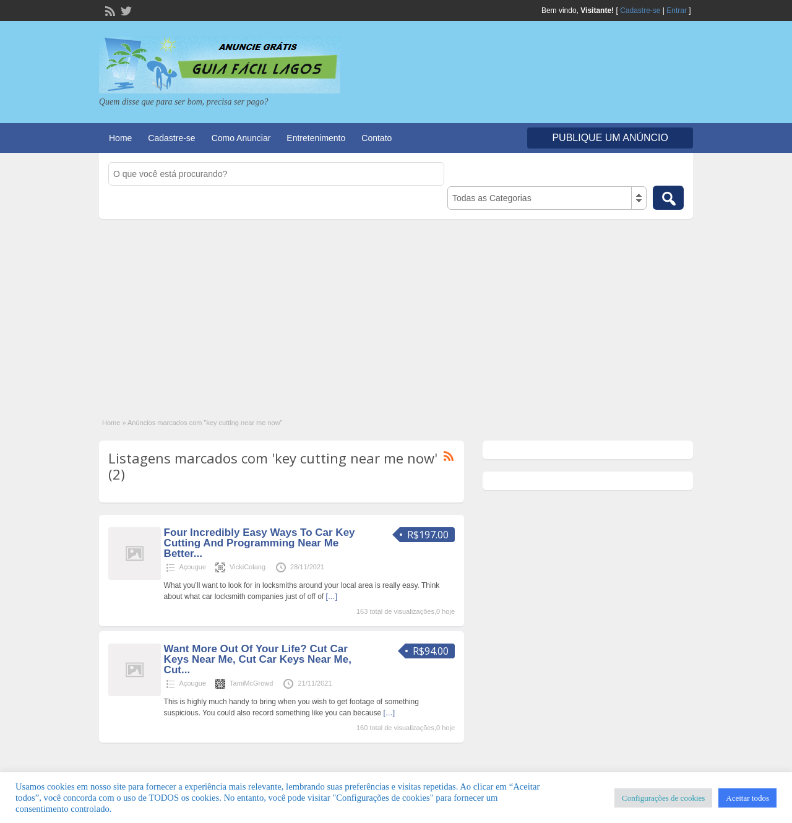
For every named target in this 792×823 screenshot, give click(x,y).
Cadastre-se (640, 10)
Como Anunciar (241, 138)
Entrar (676, 10)
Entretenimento (315, 138)
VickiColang (247, 567)
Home (120, 138)
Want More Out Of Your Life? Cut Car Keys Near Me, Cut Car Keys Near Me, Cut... (257, 659)
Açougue (192, 567)
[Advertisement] (396, 312)
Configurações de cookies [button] (663, 798)
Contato (376, 138)
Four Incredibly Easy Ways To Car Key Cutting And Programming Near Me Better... (259, 543)
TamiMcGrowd (251, 683)
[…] (332, 596)
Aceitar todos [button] (747, 798)
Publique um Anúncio (610, 137)
